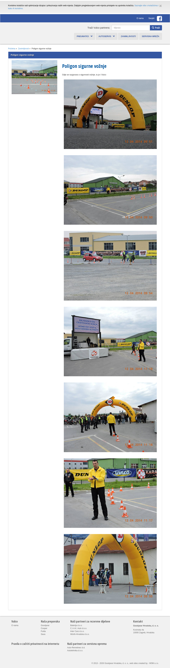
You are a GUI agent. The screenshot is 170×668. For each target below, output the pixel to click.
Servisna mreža (150, 36)
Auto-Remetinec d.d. (76, 647)
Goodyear (45, 625)
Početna (11, 48)
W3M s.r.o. (154, 663)
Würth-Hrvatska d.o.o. (79, 634)
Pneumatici (84, 36)
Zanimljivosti (128, 36)
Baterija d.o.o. (76, 625)
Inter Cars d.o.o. (77, 631)
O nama (140, 18)
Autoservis (106, 36)
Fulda (43, 631)
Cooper (44, 628)
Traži (156, 27)
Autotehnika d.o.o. (75, 650)
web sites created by (138, 663)
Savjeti (151, 18)
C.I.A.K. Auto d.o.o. (78, 628)
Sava (43, 634)
